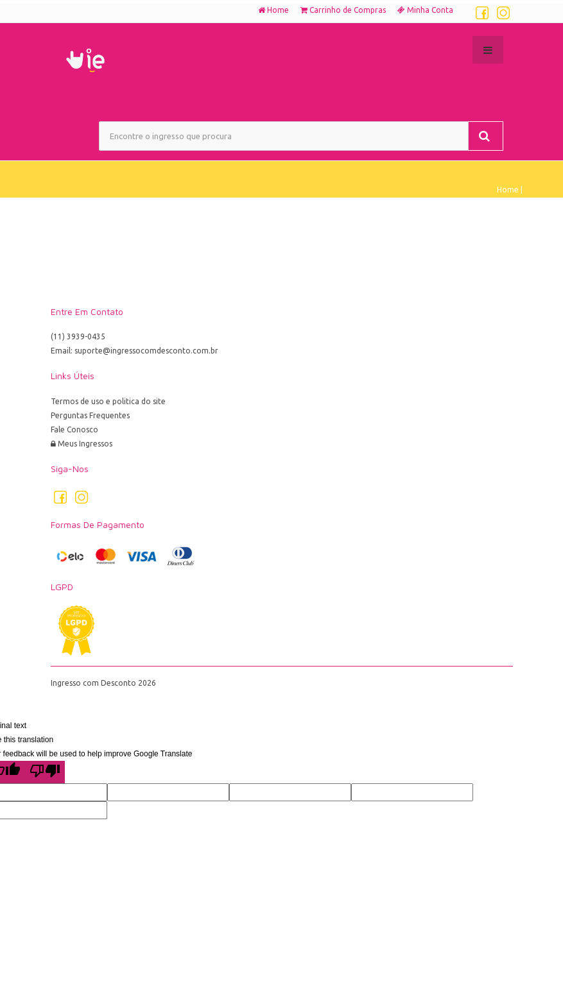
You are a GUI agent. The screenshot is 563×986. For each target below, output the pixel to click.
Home (273, 10)
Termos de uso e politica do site (108, 401)
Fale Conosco (74, 429)
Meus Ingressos (81, 443)
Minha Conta (425, 10)
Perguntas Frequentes (90, 415)
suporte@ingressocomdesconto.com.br (146, 350)
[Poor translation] (45, 772)
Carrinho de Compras (343, 10)
